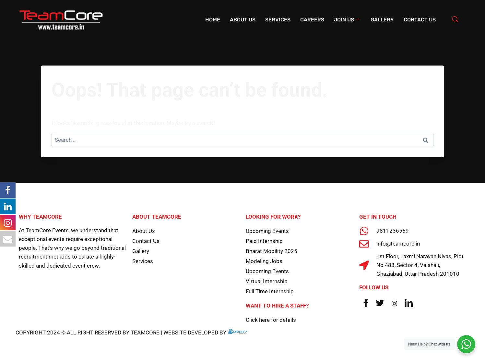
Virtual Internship (267, 281)
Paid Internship (264, 241)
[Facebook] (366, 303)
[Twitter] (380, 303)
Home (212, 20)
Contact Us (420, 20)
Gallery (382, 20)
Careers (312, 20)
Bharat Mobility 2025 (271, 251)
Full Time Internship (270, 291)
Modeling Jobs (264, 261)
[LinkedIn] (408, 303)
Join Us (346, 20)
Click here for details (271, 320)
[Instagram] (394, 303)
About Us (242, 20)
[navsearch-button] (455, 19)
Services (277, 20)
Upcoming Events (267, 231)
